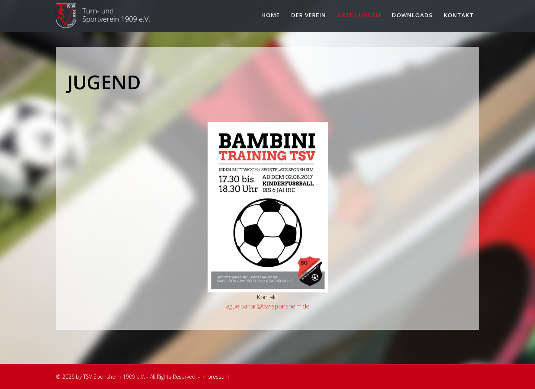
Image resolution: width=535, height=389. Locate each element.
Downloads (412, 15)
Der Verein (308, 15)
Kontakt (459, 15)
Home (270, 15)
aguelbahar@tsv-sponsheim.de (267, 306)
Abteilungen (358, 15)
